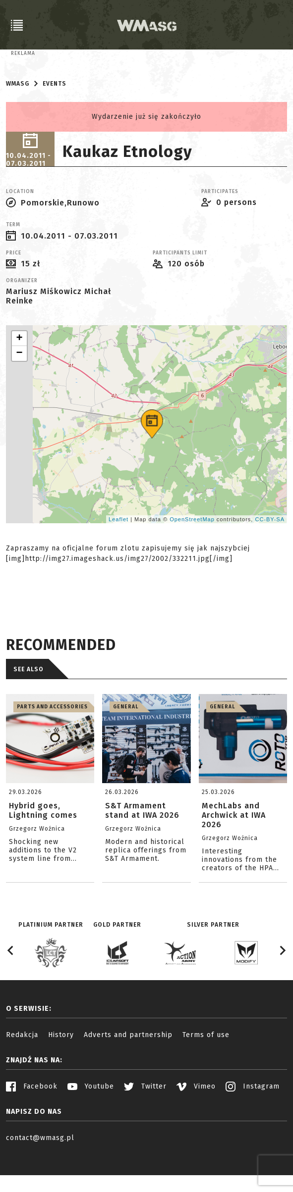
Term (13, 259)
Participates (219, 226)
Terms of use (206, 1069)
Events (54, 117)
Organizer (22, 315)
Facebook (32, 1120)
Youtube (90, 1120)
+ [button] (19, 372)
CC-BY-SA (270, 553)
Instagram (253, 1120)
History (61, 1069)
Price (13, 287)
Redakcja (22, 1069)
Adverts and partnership (128, 1069)
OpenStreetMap (192, 553)
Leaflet (118, 553)
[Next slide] (282, 985)
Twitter (145, 1120)
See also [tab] (28, 703)
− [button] (19, 387)
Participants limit (180, 287)
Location (20, 226)
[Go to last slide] (11, 985)
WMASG (17, 117)
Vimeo (196, 1120)
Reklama (23, 53)
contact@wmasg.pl (40, 1172)
